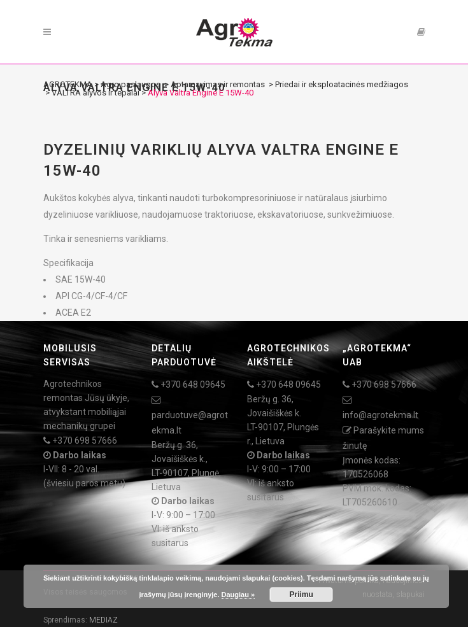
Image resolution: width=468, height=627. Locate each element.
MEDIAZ (103, 620)
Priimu (301, 594)
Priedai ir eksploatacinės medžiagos (341, 84)
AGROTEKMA (67, 84)
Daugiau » (238, 594)
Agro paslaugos (130, 84)
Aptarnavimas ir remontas (218, 84)
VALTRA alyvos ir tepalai (95, 92)
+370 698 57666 (84, 440)
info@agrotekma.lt (380, 415)
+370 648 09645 (192, 384)
